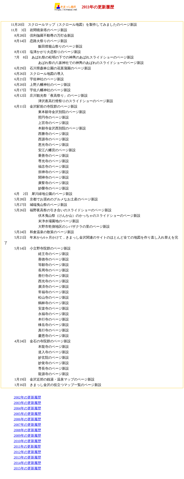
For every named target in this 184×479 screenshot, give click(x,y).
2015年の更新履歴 (27, 468)
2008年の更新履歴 (27, 430)
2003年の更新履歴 (27, 403)
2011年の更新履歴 (27, 446)
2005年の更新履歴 (27, 414)
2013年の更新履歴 (27, 457)
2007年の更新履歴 (27, 424)
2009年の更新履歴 (27, 435)
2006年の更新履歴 (27, 419)
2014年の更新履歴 (27, 463)
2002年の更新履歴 (27, 397)
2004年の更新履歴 (27, 408)
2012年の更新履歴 (27, 452)
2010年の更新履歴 (27, 441)
